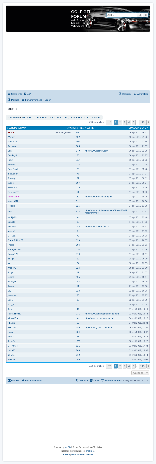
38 (78, 155)
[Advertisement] (81, 62)
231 (78, 313)
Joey (10, 309)
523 (78, 211)
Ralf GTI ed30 (14, 313)
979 (78, 151)
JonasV (11, 341)
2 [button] (120, 122)
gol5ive (11, 355)
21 (78, 178)
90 (78, 295)
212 (78, 355)
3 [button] (124, 122)
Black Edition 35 (15, 240)
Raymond (12, 146)
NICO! (11, 132)
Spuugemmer (14, 249)
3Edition (12, 327)
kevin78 (11, 350)
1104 (77, 226)
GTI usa (11, 235)
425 (78, 277)
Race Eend (13, 196)
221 (78, 304)
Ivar (9, 263)
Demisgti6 (12, 155)
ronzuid (11, 359)
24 (78, 263)
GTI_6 (11, 304)
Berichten (78, 128)
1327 (77, 196)
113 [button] (142, 122)
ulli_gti (11, 258)
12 (78, 258)
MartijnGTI (13, 201)
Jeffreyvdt (12, 281)
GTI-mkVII (13, 346)
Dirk (10, 151)
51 (78, 192)
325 (78, 206)
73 (78, 169)
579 (78, 254)
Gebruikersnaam (16, 128)
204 (78, 245)
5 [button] (133, 122)
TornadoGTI (13, 192)
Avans (11, 286)
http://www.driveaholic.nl (97, 226)
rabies (11, 183)
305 (78, 146)
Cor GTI (11, 300)
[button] (109, 122)
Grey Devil (13, 169)
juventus (12, 295)
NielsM (11, 336)
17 (78, 272)
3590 (77, 132)
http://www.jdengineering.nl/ (98, 196)
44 (78, 309)
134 (78, 164)
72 (78, 235)
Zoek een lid (14, 117)
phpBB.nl (90, 451)
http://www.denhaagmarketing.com (102, 313)
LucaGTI (12, 277)
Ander (97, 117)
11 (78, 286)
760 (78, 350)
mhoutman (13, 173)
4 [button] (129, 122)
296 (78, 327)
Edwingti (12, 178)
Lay (9, 291)
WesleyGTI (13, 268)
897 (78, 183)
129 (78, 240)
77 (78, 173)
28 (78, 336)
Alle (23, 117)
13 (78, 300)
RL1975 (11, 323)
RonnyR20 (13, 254)
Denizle (11, 222)
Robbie (11, 164)
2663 (77, 141)
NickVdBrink (14, 318)
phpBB (68, 447)
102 (78, 137)
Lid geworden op (138, 128)
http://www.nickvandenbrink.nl (99, 318)
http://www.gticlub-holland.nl (98, 327)
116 (78, 187)
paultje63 (12, 217)
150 (78, 359)
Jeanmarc (12, 187)
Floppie (11, 206)
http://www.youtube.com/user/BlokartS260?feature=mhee (106, 211)
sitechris (12, 226)
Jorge (10, 272)
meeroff (11, 231)
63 (78, 323)
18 (78, 222)
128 (78, 291)
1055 (77, 249)
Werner (11, 137)
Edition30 (12, 141)
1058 (77, 341)
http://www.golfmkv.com (96, 151)
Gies (10, 211)
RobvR (11, 160)
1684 (77, 160)
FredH (11, 245)
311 (78, 201)
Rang (69, 128)
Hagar (11, 332)
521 (78, 346)
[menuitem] (27, 94)
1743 (77, 281)
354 (78, 332)
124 (78, 268)
